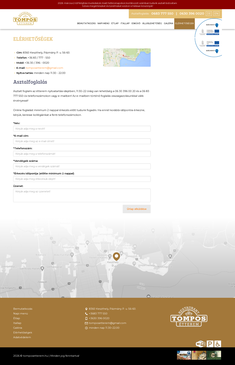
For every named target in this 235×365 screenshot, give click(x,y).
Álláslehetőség (152, 23)
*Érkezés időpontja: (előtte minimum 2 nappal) (43, 173)
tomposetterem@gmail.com (44, 67)
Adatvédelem (22, 337)
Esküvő (136, 23)
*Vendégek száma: (25, 160)
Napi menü (103, 23)
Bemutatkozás (86, 23)
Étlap (115, 23)
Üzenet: (18, 186)
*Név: (16, 123)
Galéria (168, 23)
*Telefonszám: (22, 148)
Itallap (125, 23)
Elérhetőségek (184, 23)
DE (209, 13)
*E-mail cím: (21, 135)
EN (216, 13)
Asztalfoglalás (140, 13)
